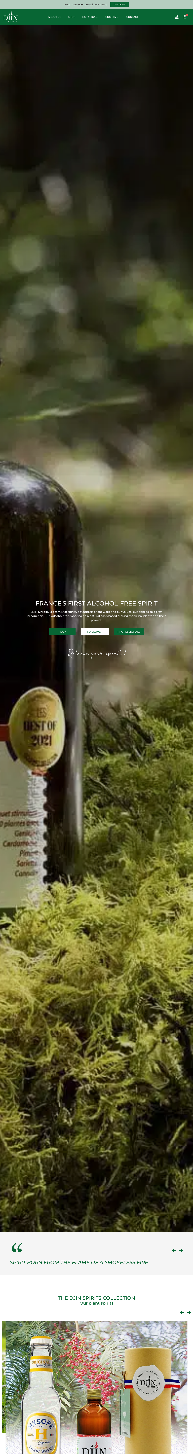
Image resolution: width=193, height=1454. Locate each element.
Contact (132, 17)
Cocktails (112, 17)
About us (54, 17)
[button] (174, 1250)
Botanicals (90, 17)
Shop (71, 17)
